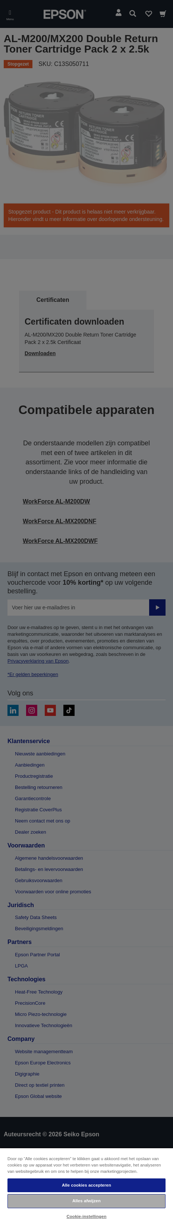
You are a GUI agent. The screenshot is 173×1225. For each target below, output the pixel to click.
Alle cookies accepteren (86, 1185)
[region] (86, 1186)
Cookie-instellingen (86, 1216)
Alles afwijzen (86, 1201)
